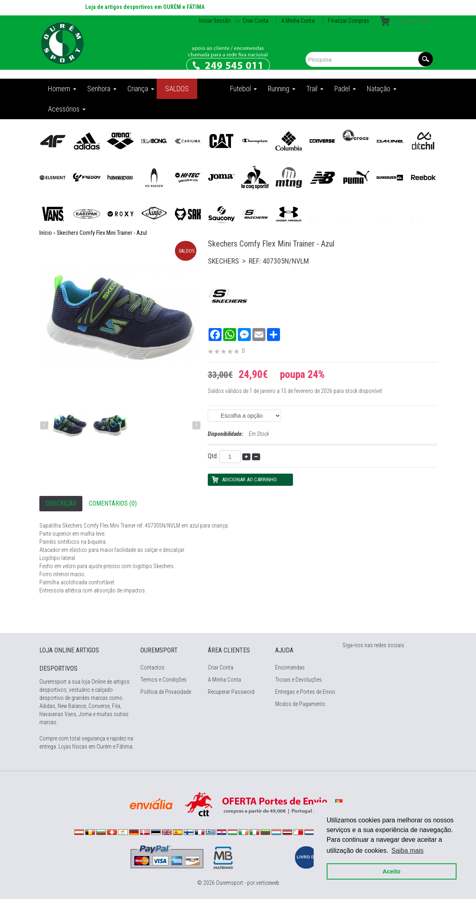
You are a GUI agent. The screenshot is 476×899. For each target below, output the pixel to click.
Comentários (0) (113, 503)
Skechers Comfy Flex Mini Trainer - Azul (102, 233)
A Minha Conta (297, 20)
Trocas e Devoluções (298, 679)
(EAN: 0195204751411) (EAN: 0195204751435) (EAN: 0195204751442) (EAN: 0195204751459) (244, 416)
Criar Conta (254, 20)
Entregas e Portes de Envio (305, 692)
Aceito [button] (392, 871)
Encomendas (290, 667)
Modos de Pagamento (300, 704)
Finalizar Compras (348, 20)
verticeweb (267, 883)
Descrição (60, 503)
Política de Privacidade (165, 692)
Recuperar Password (231, 692)
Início (45, 233)
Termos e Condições (163, 679)
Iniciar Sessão (215, 20)
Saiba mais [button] (408, 850)
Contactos (152, 667)
